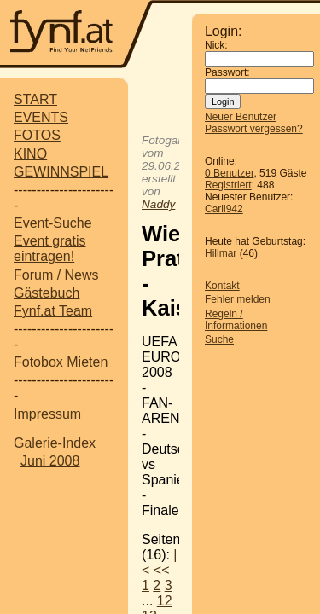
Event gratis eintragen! (49, 249)
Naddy (158, 204)
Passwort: (227, 72)
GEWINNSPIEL (61, 172)
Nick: (216, 45)
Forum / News (56, 275)
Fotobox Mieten (61, 362)
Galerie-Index (55, 443)
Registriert (228, 185)
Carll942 (224, 209)
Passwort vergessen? (254, 129)
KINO (30, 154)
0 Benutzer (229, 173)
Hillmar (220, 253)
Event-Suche (53, 223)
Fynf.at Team (53, 311)
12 (164, 601)
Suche (219, 339)
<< (162, 570)
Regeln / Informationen (236, 320)
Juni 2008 (49, 461)
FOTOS (37, 135)
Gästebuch (46, 293)
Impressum (47, 414)
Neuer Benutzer (240, 117)
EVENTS (41, 117)
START (35, 99)
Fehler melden (238, 299)
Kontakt (222, 286)
